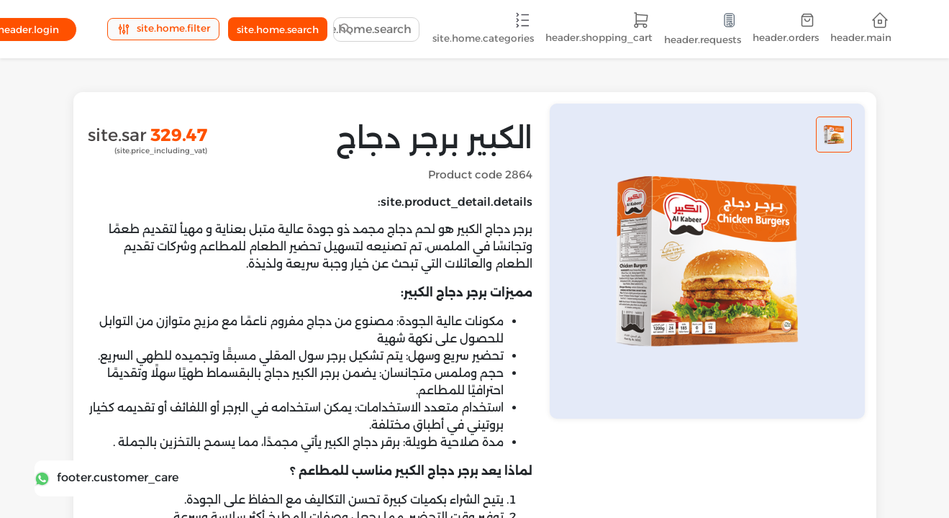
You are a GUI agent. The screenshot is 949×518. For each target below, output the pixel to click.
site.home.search (278, 29)
